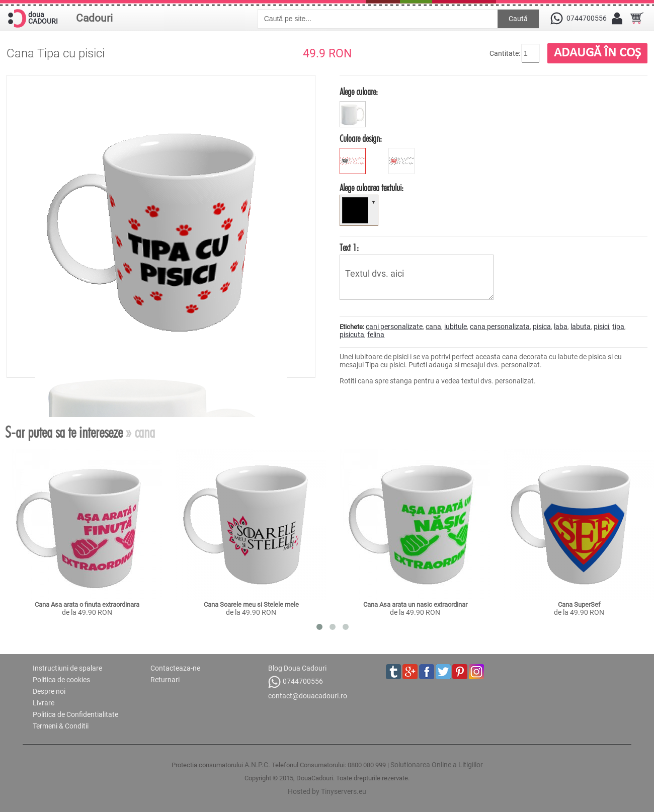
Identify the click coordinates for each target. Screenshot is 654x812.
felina (375, 335)
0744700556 (295, 682)
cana (433, 326)
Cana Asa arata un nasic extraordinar (415, 604)
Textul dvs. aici (417, 277)
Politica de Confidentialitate (75, 714)
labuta (580, 326)
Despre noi (49, 691)
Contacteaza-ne (175, 668)
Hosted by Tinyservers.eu (327, 791)
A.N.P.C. (257, 765)
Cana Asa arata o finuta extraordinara (87, 604)
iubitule (455, 326)
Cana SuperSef (579, 604)
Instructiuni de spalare (67, 668)
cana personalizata (500, 326)
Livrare (43, 703)
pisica (542, 326)
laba (560, 326)
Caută (518, 19)
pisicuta (352, 335)
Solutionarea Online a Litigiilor (436, 765)
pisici (601, 326)
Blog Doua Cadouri (297, 668)
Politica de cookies (61, 680)
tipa (618, 326)
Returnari (165, 680)
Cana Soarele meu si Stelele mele (251, 604)
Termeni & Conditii (61, 726)
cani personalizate (394, 326)
